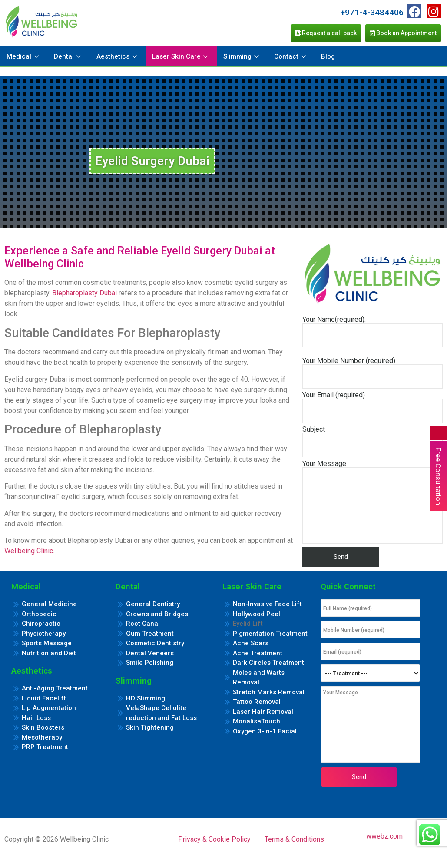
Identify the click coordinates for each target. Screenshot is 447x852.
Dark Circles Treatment (268, 663)
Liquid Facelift (44, 698)
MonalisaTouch (256, 721)
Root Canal (143, 623)
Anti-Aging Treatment (55, 688)
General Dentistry (153, 604)
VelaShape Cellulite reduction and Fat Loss (161, 713)
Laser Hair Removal (263, 712)
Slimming (242, 56)
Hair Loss (36, 718)
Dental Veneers (150, 653)
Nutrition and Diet (49, 653)
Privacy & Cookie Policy (214, 839)
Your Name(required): (372, 331)
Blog (328, 56)
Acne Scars (250, 643)
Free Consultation (438, 476)
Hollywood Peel (256, 614)
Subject (372, 441)
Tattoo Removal (257, 702)
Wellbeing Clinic (28, 551)
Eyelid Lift (248, 623)
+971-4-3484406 (372, 12)
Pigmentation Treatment (270, 633)
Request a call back (326, 33)
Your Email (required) (372, 407)
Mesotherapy (42, 737)
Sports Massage (47, 643)
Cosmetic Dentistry (155, 643)
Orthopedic (39, 614)
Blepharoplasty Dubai (84, 293)
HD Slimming (145, 698)
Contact (291, 56)
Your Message (372, 502)
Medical (24, 56)
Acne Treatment (257, 653)
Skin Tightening (150, 727)
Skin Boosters (43, 727)
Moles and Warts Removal (259, 678)
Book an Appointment (403, 33)
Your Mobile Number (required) (372, 373)
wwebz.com (384, 836)
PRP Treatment (45, 747)
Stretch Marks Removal (269, 692)
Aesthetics (117, 56)
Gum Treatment (150, 633)
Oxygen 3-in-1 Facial (265, 731)
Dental (68, 56)
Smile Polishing (149, 663)
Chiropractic (41, 623)
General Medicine (49, 604)
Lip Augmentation (49, 708)
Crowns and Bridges (157, 614)
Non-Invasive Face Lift (267, 604)
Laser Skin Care (181, 56)
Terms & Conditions (294, 839)
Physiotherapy (44, 633)
